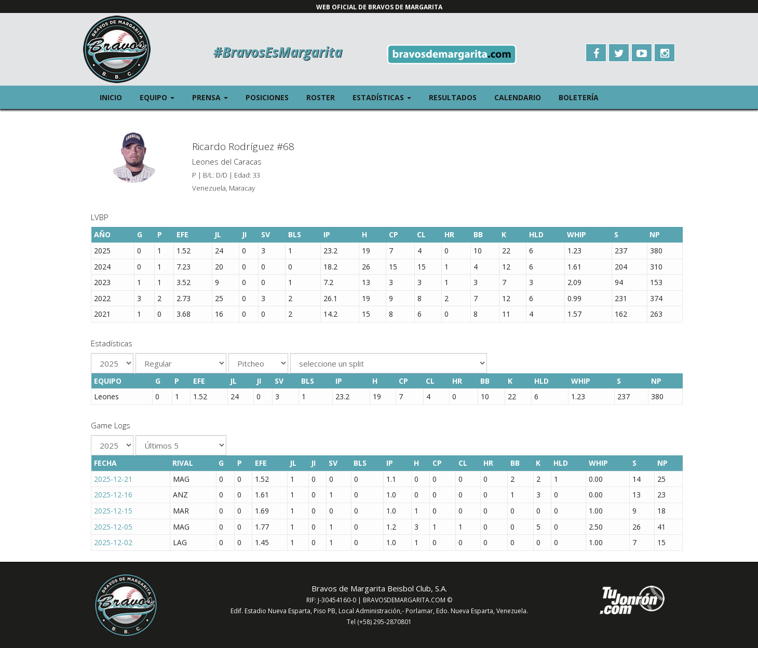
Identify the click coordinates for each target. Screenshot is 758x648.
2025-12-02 (113, 542)
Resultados (453, 97)
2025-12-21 (113, 479)
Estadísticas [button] (386, 96)
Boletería (579, 97)
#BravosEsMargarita (277, 52)
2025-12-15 (113, 511)
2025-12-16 (113, 495)
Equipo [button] (161, 96)
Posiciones (267, 97)
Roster (320, 97)
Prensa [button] (214, 96)
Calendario (517, 97)
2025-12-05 (113, 527)
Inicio (111, 97)
